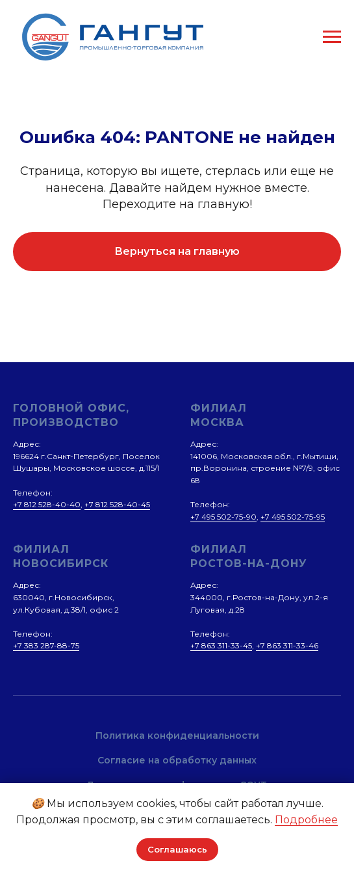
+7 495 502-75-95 (292, 517)
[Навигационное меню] (332, 37)
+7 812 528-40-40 (47, 504)
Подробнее (306, 820)
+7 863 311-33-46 (287, 645)
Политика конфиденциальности (177, 735)
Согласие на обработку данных (177, 760)
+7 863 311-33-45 (221, 645)
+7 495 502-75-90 (223, 517)
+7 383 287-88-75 (46, 645)
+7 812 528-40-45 (117, 504)
